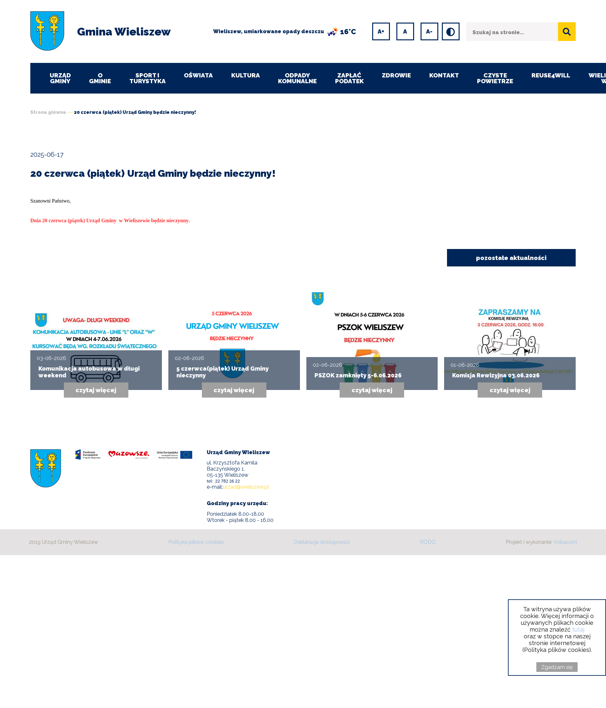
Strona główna (48, 112)
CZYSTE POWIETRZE (497, 78)
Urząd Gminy (60, 78)
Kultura (246, 75)
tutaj (578, 629)
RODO (428, 542)
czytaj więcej (96, 390)
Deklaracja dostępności (322, 542)
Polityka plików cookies (196, 542)
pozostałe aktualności (511, 257)
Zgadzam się (557, 667)
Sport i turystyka (148, 78)
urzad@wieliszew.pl (246, 487)
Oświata (199, 75)
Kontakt (446, 75)
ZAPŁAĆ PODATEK (351, 78)
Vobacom (565, 542)
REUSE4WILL (553, 75)
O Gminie (100, 78)
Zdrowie (398, 75)
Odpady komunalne (298, 78)
